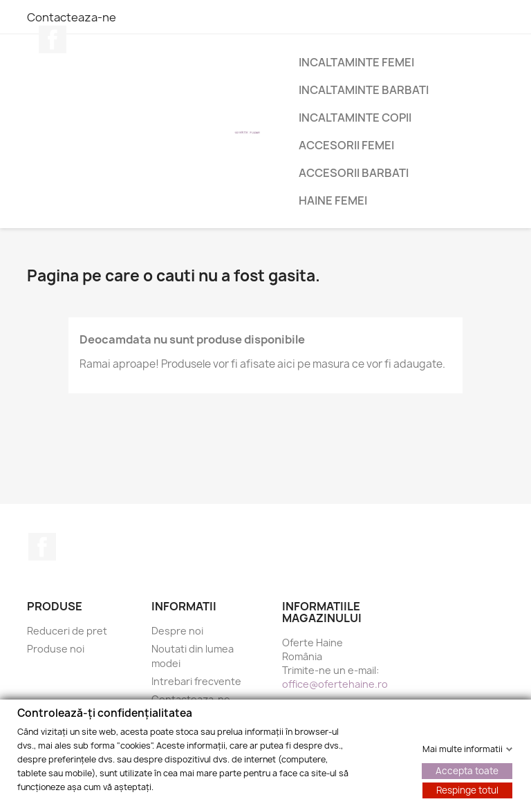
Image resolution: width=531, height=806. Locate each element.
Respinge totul (467, 789)
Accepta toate (467, 770)
